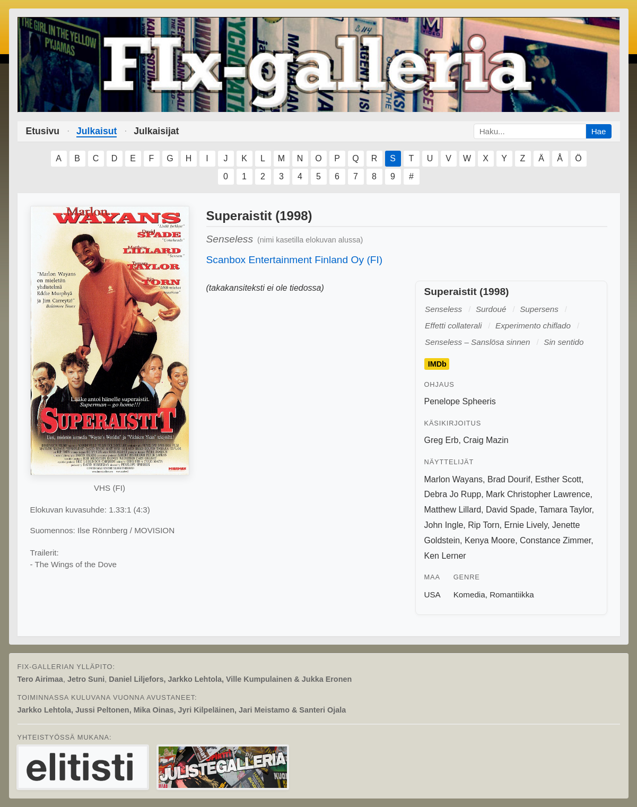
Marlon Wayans (453, 479)
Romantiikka (512, 594)
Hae (598, 131)
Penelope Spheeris (460, 401)
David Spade (510, 509)
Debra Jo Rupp (453, 494)
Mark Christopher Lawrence (538, 494)
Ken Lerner (445, 555)
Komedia (469, 594)
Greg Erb (441, 440)
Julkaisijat (156, 131)
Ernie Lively (525, 525)
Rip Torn (483, 525)
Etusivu (43, 131)
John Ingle (444, 525)
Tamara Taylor (565, 509)
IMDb (437, 364)
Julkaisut (96, 131)
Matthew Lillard (453, 509)
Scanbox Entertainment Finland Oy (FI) (294, 259)
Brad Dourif (508, 479)
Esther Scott (558, 479)
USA (432, 594)
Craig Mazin (485, 440)
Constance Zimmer (555, 540)
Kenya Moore (490, 540)
